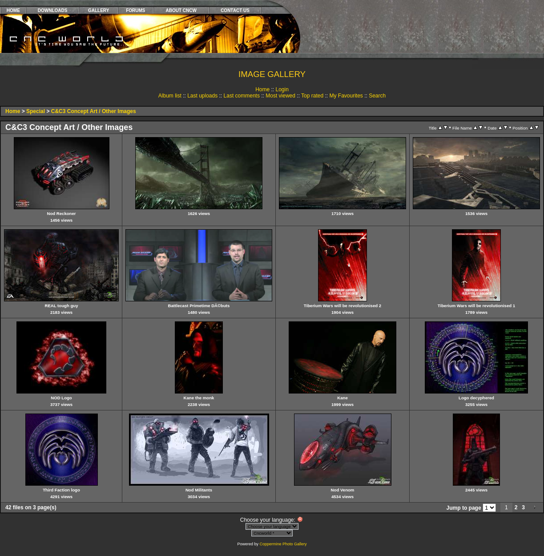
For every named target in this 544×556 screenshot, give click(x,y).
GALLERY (98, 10)
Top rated (312, 96)
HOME (13, 10)
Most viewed (280, 96)
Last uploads (202, 96)
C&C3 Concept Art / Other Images (93, 111)
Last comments (242, 96)
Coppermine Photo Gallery (282, 544)
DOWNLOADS (53, 10)
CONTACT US (235, 10)
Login (281, 89)
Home (262, 89)
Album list (169, 96)
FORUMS (135, 10)
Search (377, 96)
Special (35, 111)
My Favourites (346, 96)
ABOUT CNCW (181, 10)
